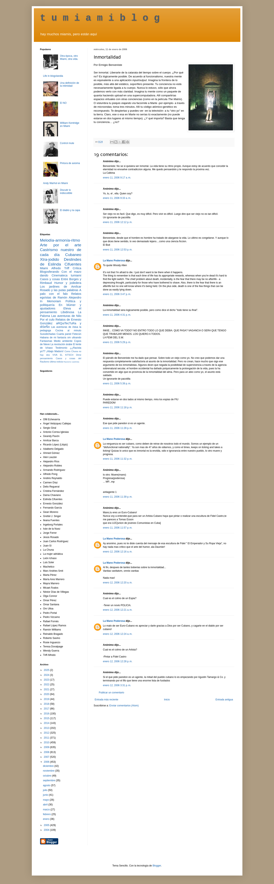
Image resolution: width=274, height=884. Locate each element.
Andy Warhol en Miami (55, 183)
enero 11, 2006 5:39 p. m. (117, 383)
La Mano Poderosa (114, 260)
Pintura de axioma (70, 163)
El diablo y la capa (70, 210)
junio (46, 794)
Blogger (157, 865)
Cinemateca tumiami (66, 275)
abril (45, 804)
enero (46, 819)
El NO (63, 103)
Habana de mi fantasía (53, 337)
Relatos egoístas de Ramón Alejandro (60, 295)
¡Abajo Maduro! (54, 351)
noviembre (49, 770)
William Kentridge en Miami (69, 124)
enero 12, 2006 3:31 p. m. (117, 685)
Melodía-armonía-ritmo (60, 240)
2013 (47, 728)
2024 (47, 675)
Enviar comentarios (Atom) (124, 705)
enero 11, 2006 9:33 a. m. (117, 198)
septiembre (49, 780)
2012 (47, 732)
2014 (47, 723)
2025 (47, 670)
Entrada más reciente (106, 699)
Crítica (77, 268)
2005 (47, 825)
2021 (47, 689)
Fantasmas (46, 341)
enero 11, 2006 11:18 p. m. (117, 407)
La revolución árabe (61, 344)
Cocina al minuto (68, 330)
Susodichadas (48, 334)
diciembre (48, 766)
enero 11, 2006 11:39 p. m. (117, 496)
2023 (47, 679)
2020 (47, 694)
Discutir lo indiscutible (66, 191)
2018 (47, 703)
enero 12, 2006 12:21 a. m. (117, 609)
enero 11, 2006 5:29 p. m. (117, 342)
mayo (46, 799)
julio (45, 790)
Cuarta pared (64, 334)
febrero (47, 814)
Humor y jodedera (67, 282)
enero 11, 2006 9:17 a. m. (117, 177)
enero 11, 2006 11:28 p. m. (117, 428)
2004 (47, 830)
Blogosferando (49, 271)
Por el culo (47, 319)
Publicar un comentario (111, 692)
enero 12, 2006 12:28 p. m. (117, 661)
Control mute (67, 143)
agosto (47, 785)
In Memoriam (50, 301)
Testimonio (61, 347)
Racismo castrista (71, 362)
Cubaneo (73, 255)
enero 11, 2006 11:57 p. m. (117, 527)
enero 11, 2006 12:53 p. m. (117, 249)
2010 (47, 742)
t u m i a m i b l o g (100, 18)
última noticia (56, 361)
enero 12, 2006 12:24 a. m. (117, 634)
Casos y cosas (50, 279)
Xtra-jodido (49, 259)
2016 (47, 713)
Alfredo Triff (60, 268)
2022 (47, 684)
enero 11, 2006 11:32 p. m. (117, 458)
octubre (47, 775)
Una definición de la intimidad (69, 84)
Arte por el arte (60, 245)
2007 (47, 756)
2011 (47, 737)
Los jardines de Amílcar (60, 286)
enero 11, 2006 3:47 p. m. (117, 294)
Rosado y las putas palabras (59, 290)
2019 (47, 699)
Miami (44, 268)
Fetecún (76, 334)
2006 (47, 761)
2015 (47, 718)
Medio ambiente (63, 341)
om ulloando (74, 337)
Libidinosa (67, 312)
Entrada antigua (224, 699)
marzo (47, 809)
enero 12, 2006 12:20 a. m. (117, 582)
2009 (47, 747)
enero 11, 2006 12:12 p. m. (117, 222)
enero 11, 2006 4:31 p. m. (117, 314)
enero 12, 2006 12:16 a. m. (117, 551)
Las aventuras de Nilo (66, 315)
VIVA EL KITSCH (62, 355)
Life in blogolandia (53, 75)
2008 (47, 752)
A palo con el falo (60, 291)
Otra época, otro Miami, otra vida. (69, 57)
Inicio (167, 699)
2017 (47, 708)
